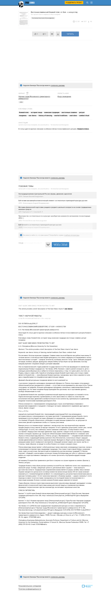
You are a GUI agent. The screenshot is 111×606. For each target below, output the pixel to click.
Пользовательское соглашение (29, 586)
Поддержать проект (74, 3)
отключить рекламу (58, 85)
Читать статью (60, 245)
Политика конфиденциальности (29, 589)
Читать (70, 34)
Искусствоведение (64, 96)
